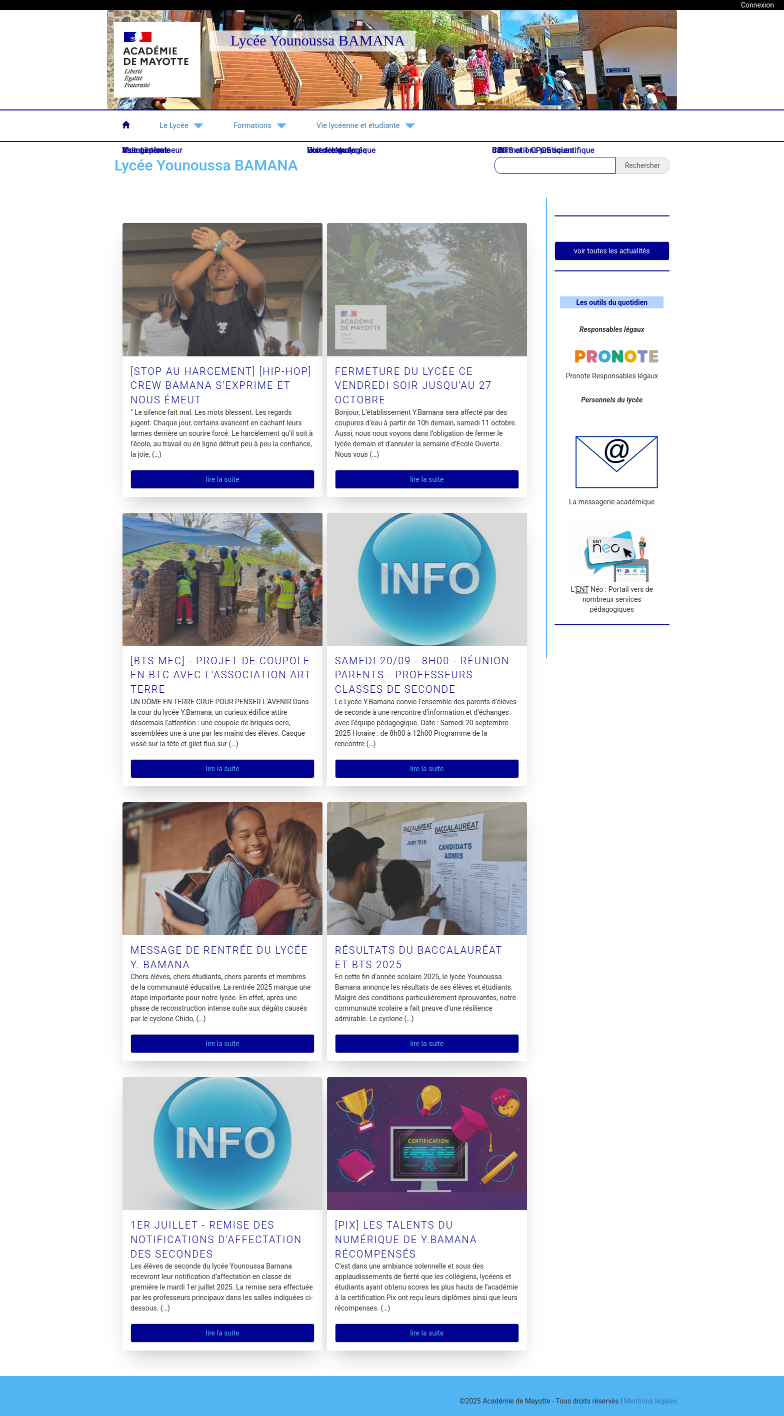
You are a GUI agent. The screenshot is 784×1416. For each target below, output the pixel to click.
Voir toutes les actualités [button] (612, 251)
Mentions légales (650, 1401)
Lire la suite (222, 479)
